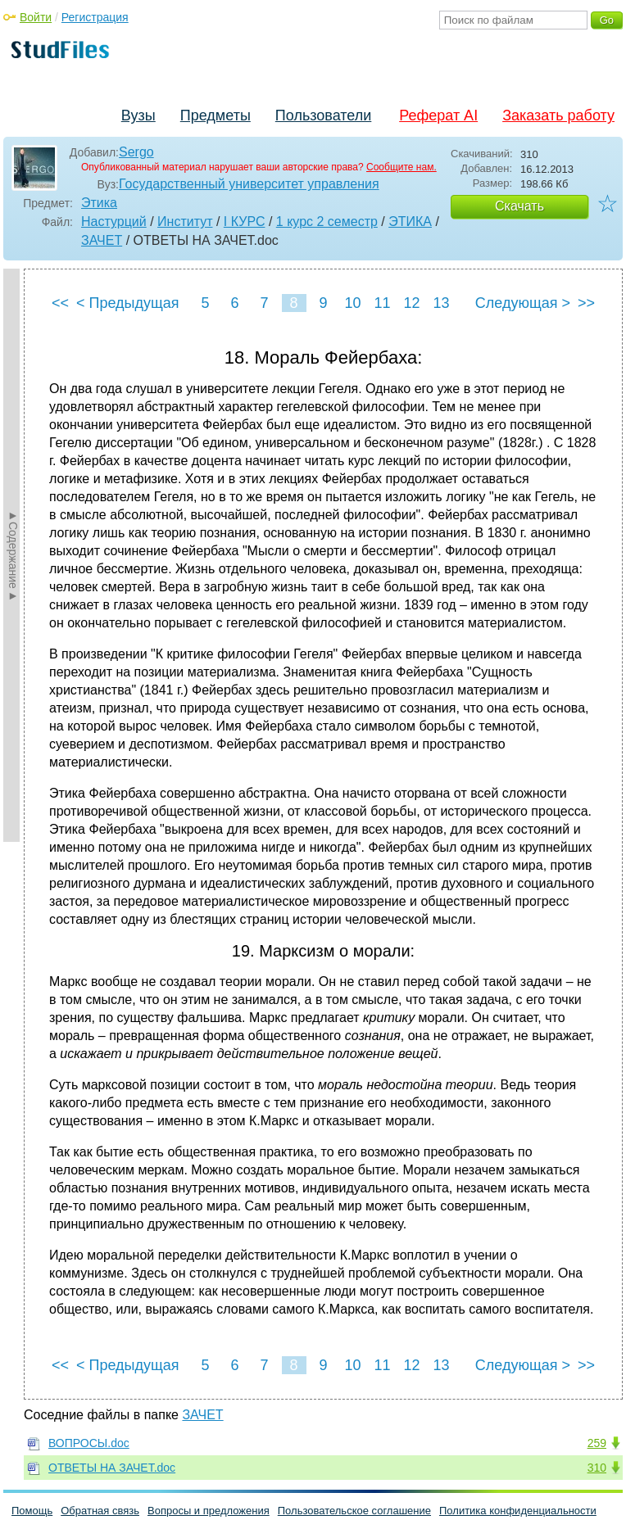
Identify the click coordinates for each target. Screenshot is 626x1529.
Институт (184, 221)
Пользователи (323, 115)
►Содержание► (13, 555)
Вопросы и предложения (208, 1510)
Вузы (138, 115)
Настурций (114, 221)
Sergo (136, 152)
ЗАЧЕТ (101, 240)
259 (596, 1443)
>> (586, 303)
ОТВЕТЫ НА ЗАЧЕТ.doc (111, 1467)
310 (596, 1467)
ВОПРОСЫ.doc (88, 1443)
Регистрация (95, 17)
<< (60, 303)
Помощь (31, 1510)
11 (382, 303)
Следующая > (522, 303)
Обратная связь (100, 1510)
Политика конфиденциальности (518, 1510)
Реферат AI (438, 115)
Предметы (215, 115)
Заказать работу (558, 115)
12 (411, 303)
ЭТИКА (410, 221)
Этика (99, 203)
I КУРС (244, 221)
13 (441, 303)
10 (352, 303)
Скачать (519, 206)
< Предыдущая (127, 303)
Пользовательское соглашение (354, 1510)
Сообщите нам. (401, 167)
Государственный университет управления (249, 184)
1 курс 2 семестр (327, 221)
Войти (36, 17)
